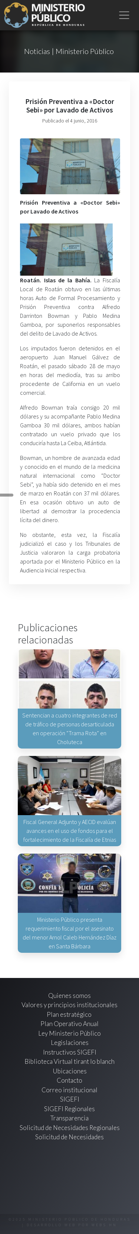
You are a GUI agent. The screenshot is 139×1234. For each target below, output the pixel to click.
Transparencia (69, 1118)
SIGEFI (69, 1099)
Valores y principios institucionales (69, 1005)
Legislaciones (70, 1042)
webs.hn (104, 1225)
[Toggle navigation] (124, 15)
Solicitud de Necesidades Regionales (70, 1128)
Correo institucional (69, 1090)
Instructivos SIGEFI (69, 1052)
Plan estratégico (70, 1014)
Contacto (69, 1080)
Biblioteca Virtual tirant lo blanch (69, 1061)
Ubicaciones (70, 1071)
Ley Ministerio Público (69, 1033)
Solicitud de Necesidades (69, 1137)
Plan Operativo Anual (69, 1024)
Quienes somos (69, 995)
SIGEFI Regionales (69, 1109)
